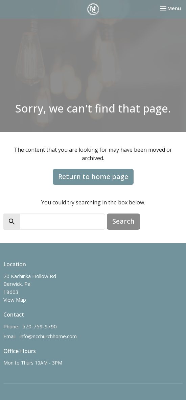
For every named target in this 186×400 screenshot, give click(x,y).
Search (123, 221)
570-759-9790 (39, 326)
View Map (14, 299)
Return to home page (93, 176)
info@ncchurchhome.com (48, 336)
